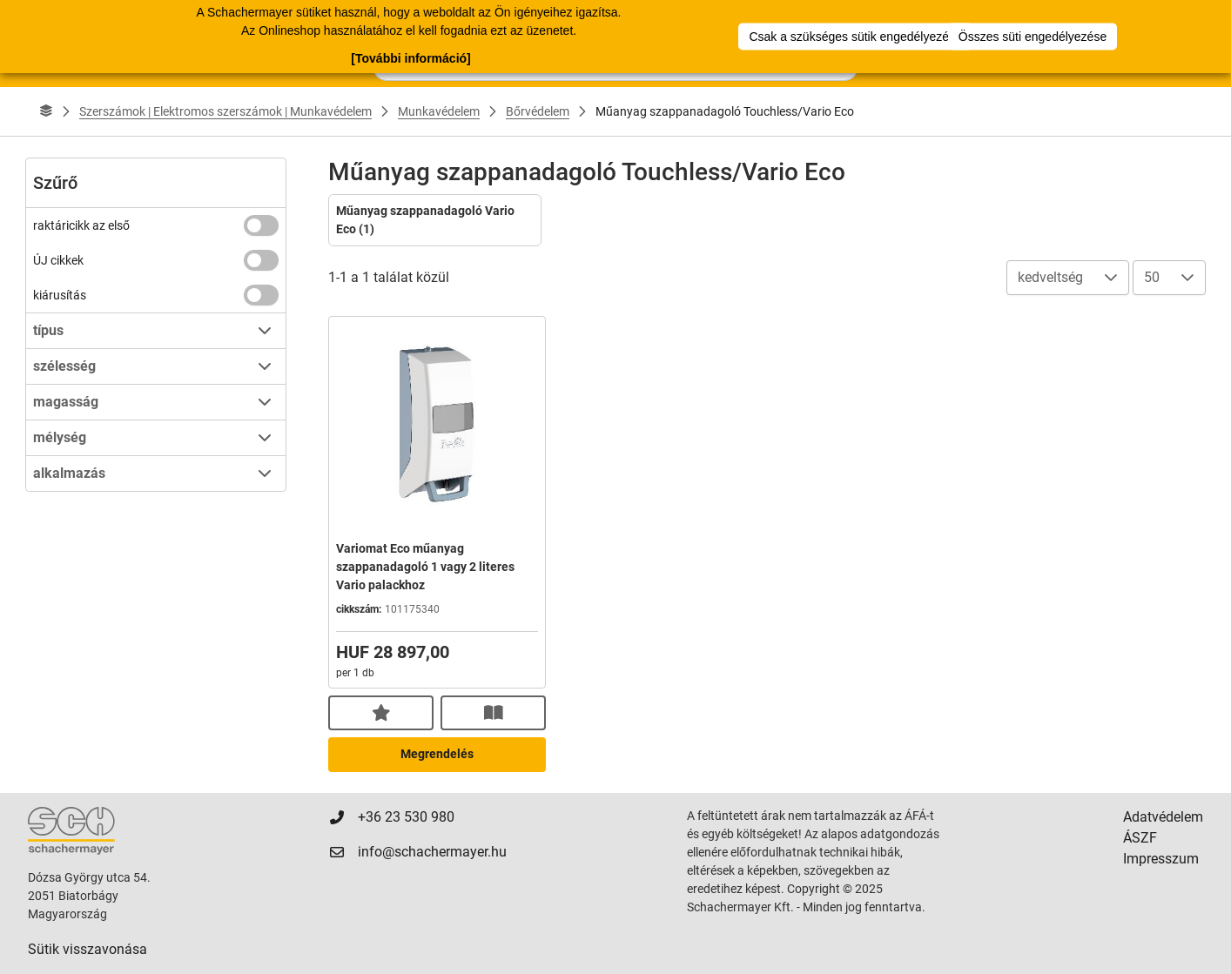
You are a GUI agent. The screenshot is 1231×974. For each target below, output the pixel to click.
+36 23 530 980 (406, 817)
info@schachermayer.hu (432, 851)
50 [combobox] (1152, 277)
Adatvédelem (1163, 817)
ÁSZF (1140, 838)
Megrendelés (437, 754)
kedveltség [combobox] (1050, 277)
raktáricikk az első (81, 225)
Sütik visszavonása (87, 949)
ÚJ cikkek (58, 260)
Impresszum (1161, 858)
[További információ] (410, 58)
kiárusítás (59, 295)
